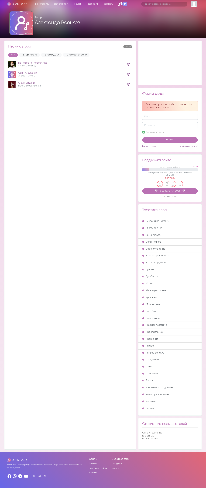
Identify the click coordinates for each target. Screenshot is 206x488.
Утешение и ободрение (157, 387)
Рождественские (153, 353)
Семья (147, 366)
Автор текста (29, 55)
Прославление (152, 332)
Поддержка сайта (98, 468)
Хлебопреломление (155, 394)
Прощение (150, 339)
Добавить (93, 4)
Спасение (150, 373)
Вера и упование (153, 249)
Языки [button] (77, 4)
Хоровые (149, 401)
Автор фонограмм (76, 55)
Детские (148, 269)
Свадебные (150, 359)
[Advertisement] (170, 63)
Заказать (108, 4)
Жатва (147, 283)
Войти (170, 139)
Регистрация (149, 146)
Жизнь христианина (155, 290)
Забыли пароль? (188, 146)
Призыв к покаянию (154, 325)
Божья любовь (151, 235)
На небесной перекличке (32, 63)
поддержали (170, 196)
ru (34, 476)
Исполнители (61, 4)
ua (39, 476)
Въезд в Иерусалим (154, 262)
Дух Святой (150, 276)
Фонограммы (42, 4)
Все (13, 54)
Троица (148, 380)
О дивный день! (26, 83)
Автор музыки (51, 55)
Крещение (150, 297)
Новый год (149, 311)
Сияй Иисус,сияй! (27, 73)
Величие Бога (151, 242)
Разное (148, 346)
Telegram (116, 468)
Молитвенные (151, 304)
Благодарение (152, 228)
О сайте (93, 463)
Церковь (148, 408)
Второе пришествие (155, 255)
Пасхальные (151, 318)
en (45, 476)
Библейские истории (155, 221)
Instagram (116, 463)
